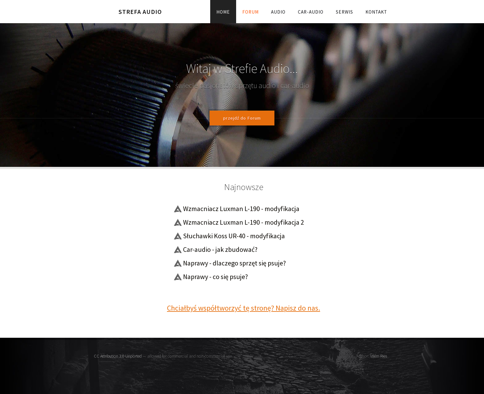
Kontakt (376, 12)
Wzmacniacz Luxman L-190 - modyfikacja (241, 208)
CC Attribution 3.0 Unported (118, 356)
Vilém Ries (378, 356)
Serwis (344, 12)
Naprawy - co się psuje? (215, 276)
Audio (278, 12)
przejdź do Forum (242, 118)
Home (223, 12)
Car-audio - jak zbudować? (220, 249)
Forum (250, 12)
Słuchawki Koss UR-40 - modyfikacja (234, 235)
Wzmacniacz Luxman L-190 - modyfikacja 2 (243, 222)
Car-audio (310, 12)
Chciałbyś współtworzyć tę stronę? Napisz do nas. (243, 308)
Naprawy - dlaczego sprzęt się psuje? (234, 263)
